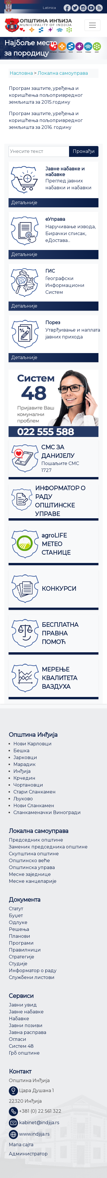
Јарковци (25, 757)
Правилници (25, 950)
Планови (19, 936)
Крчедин (24, 778)
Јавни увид (23, 1005)
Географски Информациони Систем (64, 285)
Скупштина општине (34, 853)
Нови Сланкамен (33, 805)
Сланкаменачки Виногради (47, 812)
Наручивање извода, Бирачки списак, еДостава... (70, 233)
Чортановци (28, 785)
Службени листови (31, 977)
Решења (19, 929)
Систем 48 (21, 1046)
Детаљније (24, 202)
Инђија (22, 771)
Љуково (23, 798)
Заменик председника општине (48, 847)
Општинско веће (29, 860)
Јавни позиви (26, 1025)
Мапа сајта (21, 1144)
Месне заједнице (30, 874)
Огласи (17, 1039)
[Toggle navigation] (92, 25)
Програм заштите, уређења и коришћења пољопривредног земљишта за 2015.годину (46, 95)
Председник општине (36, 840)
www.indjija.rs (34, 1134)
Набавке (19, 1018)
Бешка (21, 750)
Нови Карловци (32, 743)
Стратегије (21, 957)
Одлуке (18, 922)
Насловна (21, 73)
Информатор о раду (32, 970)
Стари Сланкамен (34, 792)
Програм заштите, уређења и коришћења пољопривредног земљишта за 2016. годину (46, 120)
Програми (21, 943)
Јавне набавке (26, 1012)
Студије (18, 963)
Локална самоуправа (63, 73)
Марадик (24, 764)
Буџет (16, 915)
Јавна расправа (27, 1032)
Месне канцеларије (32, 881)
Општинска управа (32, 867)
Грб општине (24, 1053)
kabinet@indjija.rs (39, 1123)
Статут (16, 908)
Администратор (28, 1154)
